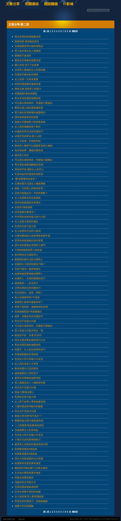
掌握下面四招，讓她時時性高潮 (31, 306)
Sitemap (21, 519)
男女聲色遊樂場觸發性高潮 (29, 164)
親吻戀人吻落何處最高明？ (29, 302)
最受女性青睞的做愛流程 (28, 60)
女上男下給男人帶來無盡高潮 (30, 401)
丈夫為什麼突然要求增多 (28, 472)
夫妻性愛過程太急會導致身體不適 (32, 235)
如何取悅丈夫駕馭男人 (26, 254)
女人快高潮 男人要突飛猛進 (29, 496)
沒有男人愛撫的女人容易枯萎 (30, 69)
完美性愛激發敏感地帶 (26, 487)
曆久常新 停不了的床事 (27, 65)
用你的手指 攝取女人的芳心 (29, 169)
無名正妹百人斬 (9, 519)
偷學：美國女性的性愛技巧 (29, 316)
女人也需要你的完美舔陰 (28, 197)
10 (70, 31)
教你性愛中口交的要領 (26, 368)
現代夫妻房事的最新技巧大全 (30, 340)
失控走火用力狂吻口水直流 (29, 359)
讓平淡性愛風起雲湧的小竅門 (30, 245)
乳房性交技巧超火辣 (25, 226)
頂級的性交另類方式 (25, 482)
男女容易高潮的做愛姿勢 (28, 344)
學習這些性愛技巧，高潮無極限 (31, 501)
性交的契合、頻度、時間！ (29, 292)
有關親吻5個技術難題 (26, 93)
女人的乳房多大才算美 (26, 363)
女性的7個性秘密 (23, 207)
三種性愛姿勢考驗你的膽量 (29, 406)
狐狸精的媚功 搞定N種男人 (29, 259)
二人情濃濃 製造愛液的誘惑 (29, 425)
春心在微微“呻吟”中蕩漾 (27, 297)
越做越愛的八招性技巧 (26, 373)
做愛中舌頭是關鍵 (24, 506)
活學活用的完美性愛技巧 (28, 287)
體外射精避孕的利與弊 (26, 117)
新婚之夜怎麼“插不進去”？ (28, 415)
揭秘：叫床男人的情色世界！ (30, 188)
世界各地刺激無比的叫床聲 (29, 240)
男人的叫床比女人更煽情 (28, 50)
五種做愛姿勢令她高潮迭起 (29, 46)
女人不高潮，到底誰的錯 (28, 141)
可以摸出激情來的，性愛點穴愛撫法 (33, 103)
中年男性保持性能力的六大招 (30, 216)
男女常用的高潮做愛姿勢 (28, 36)
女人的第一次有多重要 (26, 79)
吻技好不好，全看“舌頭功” (28, 335)
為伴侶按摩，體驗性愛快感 (29, 150)
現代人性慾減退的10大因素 (29, 458)
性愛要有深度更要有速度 (28, 463)
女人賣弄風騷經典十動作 (28, 126)
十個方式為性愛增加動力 (28, 439)
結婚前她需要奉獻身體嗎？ (29, 273)
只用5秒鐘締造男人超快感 (28, 250)
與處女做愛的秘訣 (24, 477)
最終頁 (75, 31)
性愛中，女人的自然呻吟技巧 (30, 349)
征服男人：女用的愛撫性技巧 (30, 278)
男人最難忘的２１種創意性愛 (30, 382)
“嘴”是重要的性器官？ (26, 178)
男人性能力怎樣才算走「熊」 (30, 330)
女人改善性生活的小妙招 (28, 231)
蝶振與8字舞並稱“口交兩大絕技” (31, 468)
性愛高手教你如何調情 (26, 74)
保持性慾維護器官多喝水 (28, 202)
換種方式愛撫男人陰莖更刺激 (30, 122)
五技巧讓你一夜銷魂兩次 (28, 269)
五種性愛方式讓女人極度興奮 (30, 183)
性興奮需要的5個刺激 (26, 449)
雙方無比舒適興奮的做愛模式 (30, 112)
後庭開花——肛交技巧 (26, 283)
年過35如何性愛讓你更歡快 (29, 174)
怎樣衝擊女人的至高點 (26, 430)
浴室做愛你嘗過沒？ (25, 212)
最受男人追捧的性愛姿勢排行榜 (31, 444)
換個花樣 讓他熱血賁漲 (27, 41)
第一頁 (46, 31)
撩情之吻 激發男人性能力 (28, 88)
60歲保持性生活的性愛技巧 (29, 131)
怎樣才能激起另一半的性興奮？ (31, 193)
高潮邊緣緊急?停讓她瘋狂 (28, 311)
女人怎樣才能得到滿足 (26, 221)
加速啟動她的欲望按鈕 (26, 354)
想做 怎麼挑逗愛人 (24, 392)
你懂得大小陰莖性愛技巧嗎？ (30, 264)
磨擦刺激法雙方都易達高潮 (29, 420)
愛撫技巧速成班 (23, 55)
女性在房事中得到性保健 (28, 491)
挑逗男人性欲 (22, 155)
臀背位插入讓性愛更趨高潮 (29, 107)
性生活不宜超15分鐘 (25, 321)
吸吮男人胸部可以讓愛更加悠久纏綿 (33, 145)
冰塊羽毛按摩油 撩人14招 (28, 136)
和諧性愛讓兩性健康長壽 (28, 84)
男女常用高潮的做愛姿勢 (28, 98)
